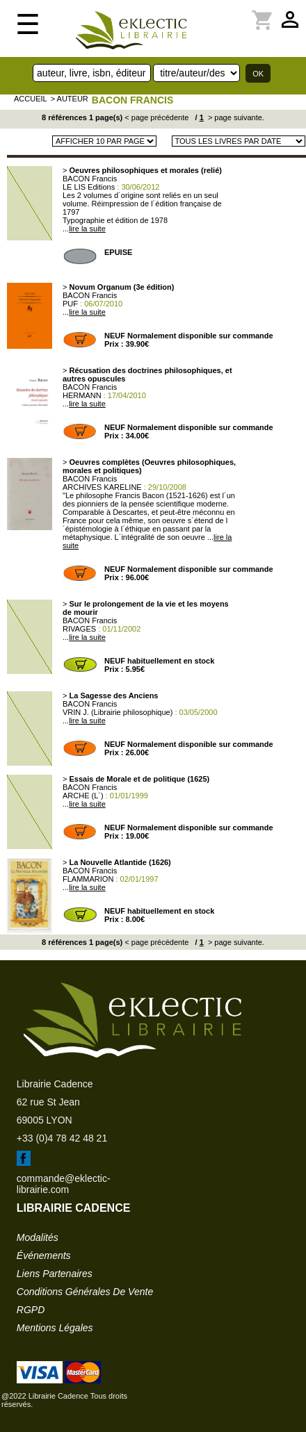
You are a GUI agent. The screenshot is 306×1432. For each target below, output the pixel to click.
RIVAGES (79, 629)
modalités (37, 1237)
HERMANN (82, 395)
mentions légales (55, 1327)
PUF (70, 303)
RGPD (31, 1309)
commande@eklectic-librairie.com (64, 1184)
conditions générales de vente (85, 1291)
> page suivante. (235, 117)
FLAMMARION (88, 879)
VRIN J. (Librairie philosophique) (117, 712)
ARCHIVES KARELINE (102, 487)
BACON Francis (132, 100)
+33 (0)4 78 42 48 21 (62, 1138)
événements (44, 1255)
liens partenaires (54, 1273)
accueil (30, 98)
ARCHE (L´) (83, 795)
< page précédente (156, 117)
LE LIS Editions (89, 187)
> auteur (69, 98)
